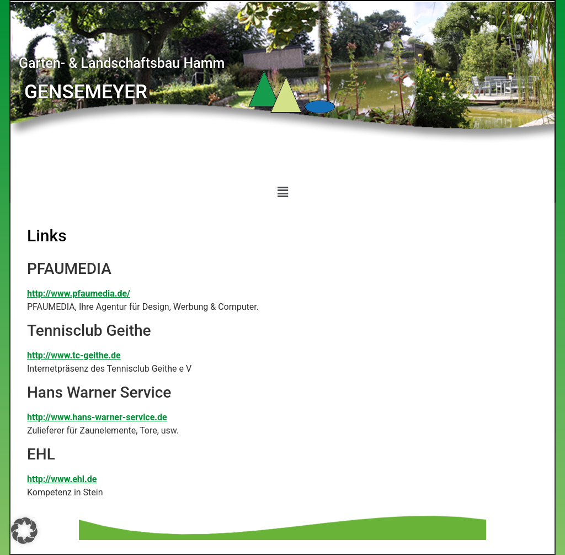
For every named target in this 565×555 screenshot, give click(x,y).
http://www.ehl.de (62, 479)
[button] (282, 192)
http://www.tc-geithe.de (74, 355)
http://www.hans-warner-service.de (97, 417)
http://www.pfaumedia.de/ (78, 293)
